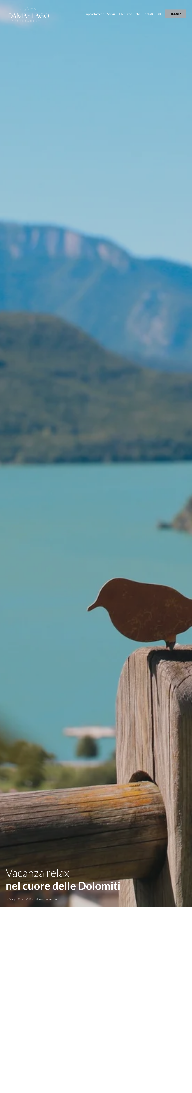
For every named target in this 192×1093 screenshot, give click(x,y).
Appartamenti (95, 14)
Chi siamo (125, 14)
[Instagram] (159, 13)
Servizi (111, 14)
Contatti (148, 14)
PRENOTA (175, 13)
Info (137, 14)
